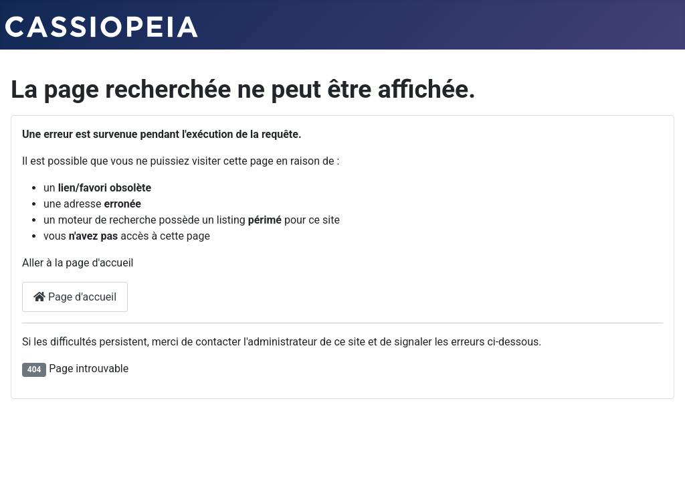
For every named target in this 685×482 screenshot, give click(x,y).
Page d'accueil (74, 297)
